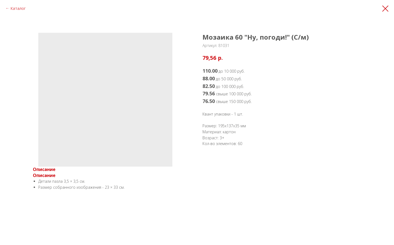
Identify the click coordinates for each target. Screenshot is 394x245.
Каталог (18, 8)
